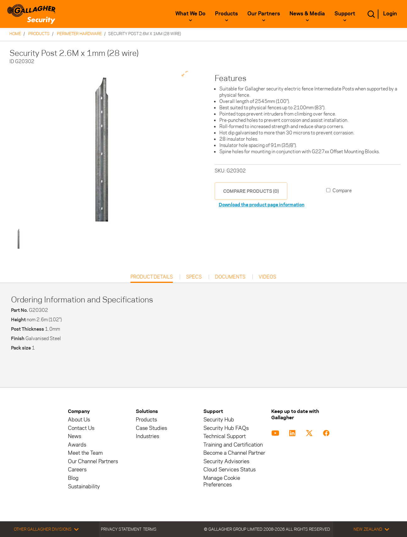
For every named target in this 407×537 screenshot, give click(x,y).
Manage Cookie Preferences (221, 481)
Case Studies (151, 428)
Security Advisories (226, 461)
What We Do (190, 13)
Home (15, 33)
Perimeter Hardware (79, 33)
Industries (147, 436)
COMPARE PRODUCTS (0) (251, 191)
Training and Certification (233, 445)
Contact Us (81, 428)
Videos (267, 277)
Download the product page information (262, 204)
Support (344, 13)
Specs (194, 277)
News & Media (307, 13)
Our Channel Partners (93, 461)
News (74, 436)
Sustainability (84, 486)
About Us (79, 419)
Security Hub (218, 419)
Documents (230, 277)
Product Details (151, 278)
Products (226, 13)
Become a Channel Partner (234, 453)
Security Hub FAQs (226, 428)
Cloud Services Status (229, 469)
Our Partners (263, 13)
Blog (73, 478)
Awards (77, 445)
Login (390, 13)
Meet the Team (85, 453)
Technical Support (224, 436)
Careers (77, 469)
